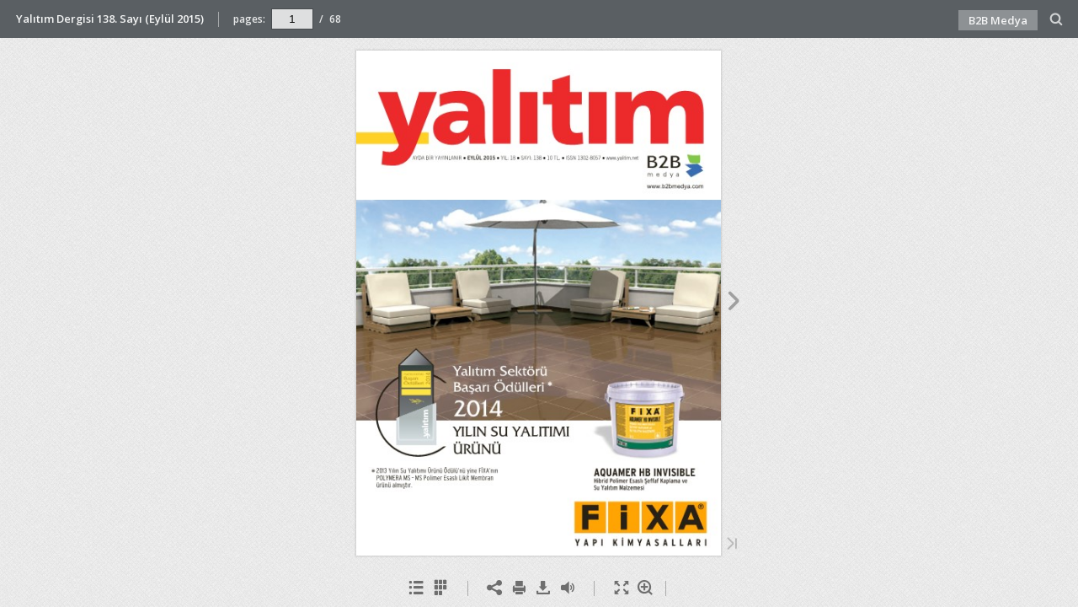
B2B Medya (998, 20)
